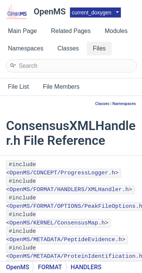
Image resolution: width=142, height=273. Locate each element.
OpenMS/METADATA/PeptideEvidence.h (65, 240)
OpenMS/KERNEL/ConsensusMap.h (57, 223)
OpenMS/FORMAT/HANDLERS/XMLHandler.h (69, 190)
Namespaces (124, 103)
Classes (102, 103)
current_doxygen (91, 12)
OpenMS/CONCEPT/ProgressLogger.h (62, 173)
